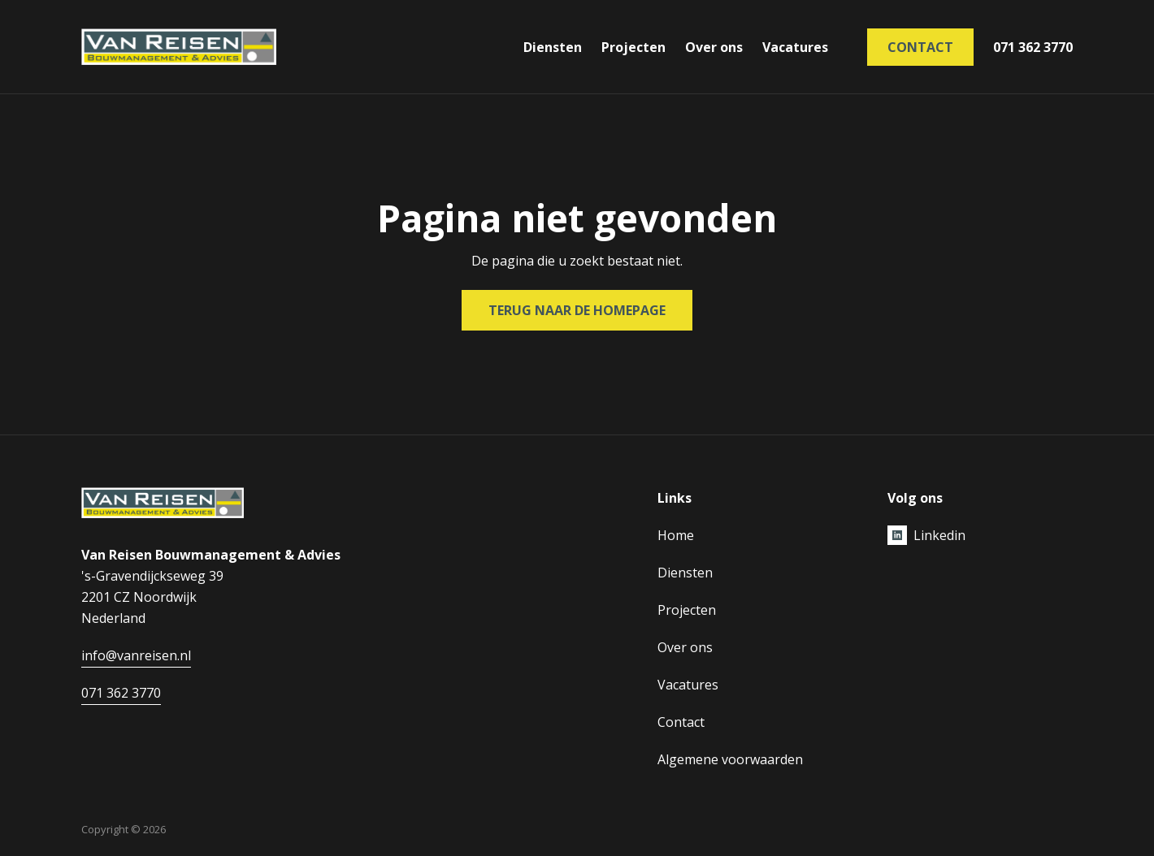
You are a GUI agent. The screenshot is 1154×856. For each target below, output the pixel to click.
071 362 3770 (1033, 47)
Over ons (714, 47)
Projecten (633, 47)
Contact (920, 47)
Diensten (552, 47)
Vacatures (795, 47)
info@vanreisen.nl (136, 655)
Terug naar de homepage (577, 310)
